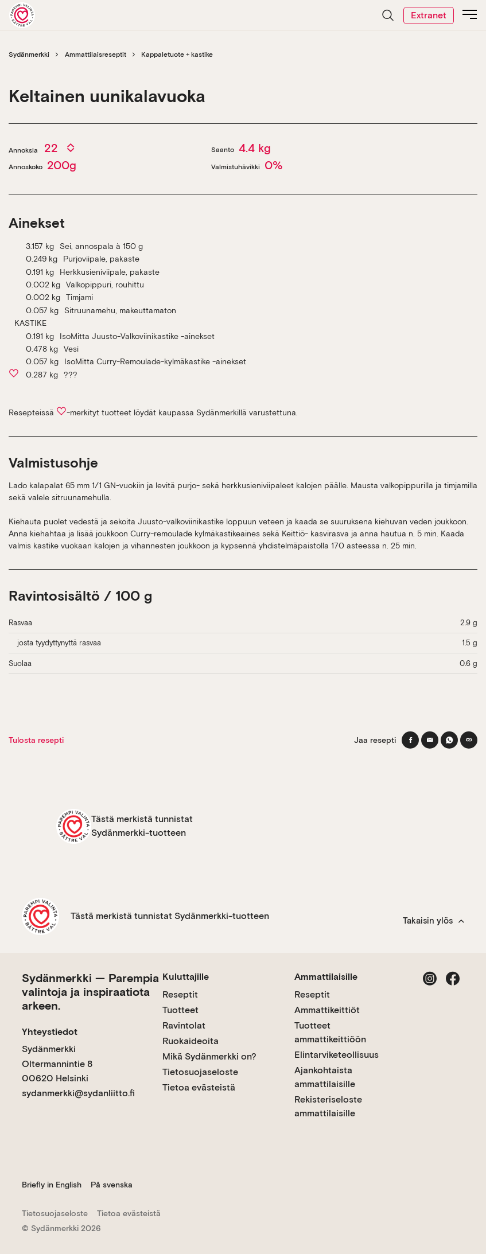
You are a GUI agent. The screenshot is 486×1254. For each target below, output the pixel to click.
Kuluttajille (185, 976)
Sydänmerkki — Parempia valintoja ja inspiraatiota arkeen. (90, 991)
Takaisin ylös (433, 921)
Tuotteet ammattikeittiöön (330, 1032)
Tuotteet (180, 1009)
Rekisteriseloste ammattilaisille (328, 1106)
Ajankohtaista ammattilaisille (324, 1077)
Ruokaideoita (190, 1040)
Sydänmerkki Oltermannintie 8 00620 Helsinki (57, 1063)
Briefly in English (51, 1184)
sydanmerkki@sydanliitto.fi (78, 1093)
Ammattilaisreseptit (95, 54)
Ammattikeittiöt (327, 1009)
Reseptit (180, 994)
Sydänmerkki (29, 54)
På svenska (112, 1184)
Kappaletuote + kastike (177, 54)
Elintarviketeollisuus (336, 1054)
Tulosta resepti (36, 740)
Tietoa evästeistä (198, 1087)
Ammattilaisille (325, 976)
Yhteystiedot (49, 1031)
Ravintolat (183, 1025)
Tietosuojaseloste (200, 1071)
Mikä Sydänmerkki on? (209, 1056)
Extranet (428, 15)
